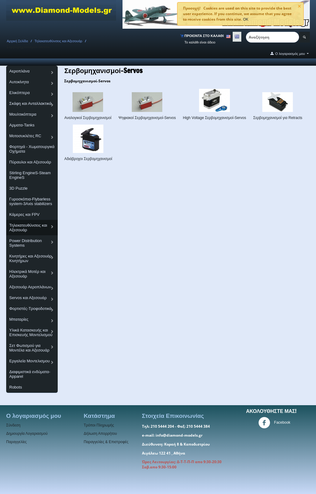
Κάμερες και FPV (24, 214)
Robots (15, 387)
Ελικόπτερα (19, 92)
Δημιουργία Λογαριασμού (27, 433)
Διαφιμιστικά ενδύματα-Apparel (29, 374)
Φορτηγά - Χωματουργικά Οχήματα (32, 149)
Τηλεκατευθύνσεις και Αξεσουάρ (58, 41)
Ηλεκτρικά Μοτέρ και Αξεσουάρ (27, 273)
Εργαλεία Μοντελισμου (29, 361)
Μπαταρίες (18, 319)
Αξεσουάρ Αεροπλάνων (30, 287)
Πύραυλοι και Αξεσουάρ (30, 162)
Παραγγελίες (16, 442)
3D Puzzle (18, 188)
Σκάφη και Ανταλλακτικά (30, 103)
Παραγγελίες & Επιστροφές (106, 442)
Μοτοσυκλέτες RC (25, 136)
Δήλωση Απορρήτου (100, 433)
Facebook (274, 423)
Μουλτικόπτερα (22, 114)
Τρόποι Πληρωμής (99, 425)
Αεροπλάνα (19, 71)
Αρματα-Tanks (22, 125)
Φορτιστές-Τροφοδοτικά (30, 308)
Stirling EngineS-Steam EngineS (30, 175)
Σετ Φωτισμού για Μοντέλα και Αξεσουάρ (29, 347)
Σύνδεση (13, 425)
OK (245, 19)
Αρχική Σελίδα (17, 41)
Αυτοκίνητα (19, 82)
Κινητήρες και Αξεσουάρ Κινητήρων (30, 258)
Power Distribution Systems (25, 243)
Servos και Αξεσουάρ (28, 297)
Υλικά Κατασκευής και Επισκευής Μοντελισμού (30, 332)
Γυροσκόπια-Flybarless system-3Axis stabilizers (30, 201)
